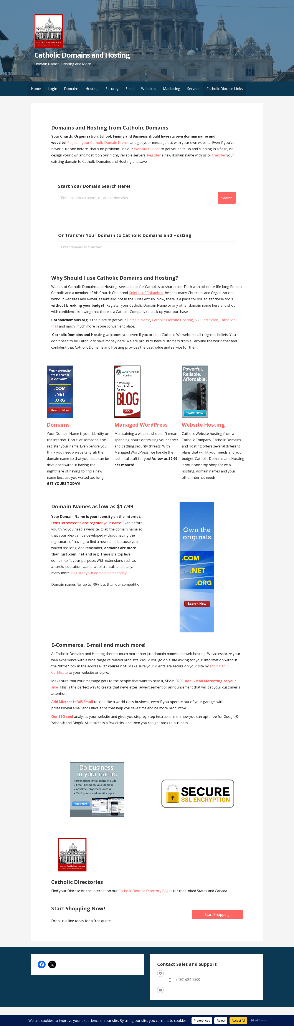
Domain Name (138, 320)
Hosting (92, 88)
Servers (193, 88)
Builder (153, 148)
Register (154, 155)
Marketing (171, 88)
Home (36, 88)
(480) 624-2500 (188, 979)
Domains (71, 88)
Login (52, 88)
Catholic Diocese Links (224, 88)
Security (112, 88)
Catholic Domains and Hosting (82, 55)
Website (140, 148)
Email (130, 88)
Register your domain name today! (99, 572)
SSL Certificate (206, 320)
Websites (148, 88)
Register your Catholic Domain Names (98, 142)
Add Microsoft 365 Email (72, 701)
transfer (219, 155)
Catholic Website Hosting (172, 320)
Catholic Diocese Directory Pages (146, 890)
